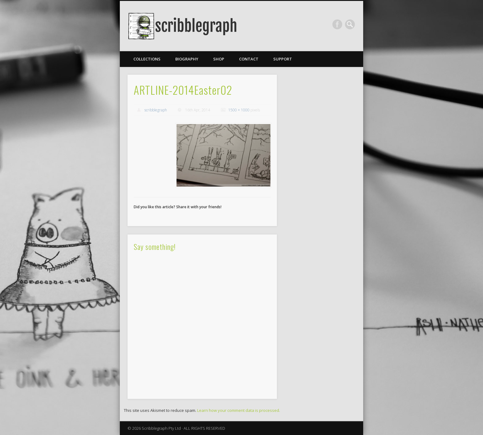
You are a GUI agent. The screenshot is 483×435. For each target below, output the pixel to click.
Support (282, 59)
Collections (146, 59)
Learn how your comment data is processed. (238, 410)
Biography (186, 59)
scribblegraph (155, 110)
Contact (248, 59)
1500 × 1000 (239, 110)
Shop (218, 59)
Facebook (337, 24)
